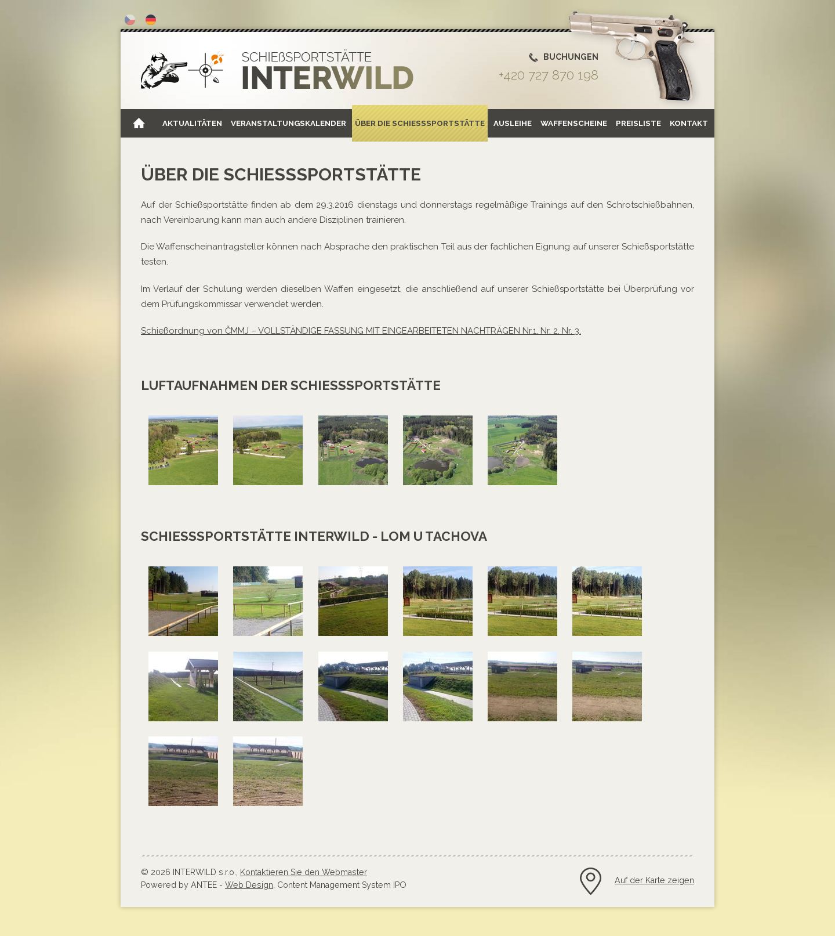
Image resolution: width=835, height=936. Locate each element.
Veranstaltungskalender (288, 123)
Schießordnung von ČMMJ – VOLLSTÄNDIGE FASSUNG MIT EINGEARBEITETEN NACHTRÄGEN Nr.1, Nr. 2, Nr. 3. (361, 331)
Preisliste (638, 123)
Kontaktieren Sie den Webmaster (303, 872)
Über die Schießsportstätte (420, 123)
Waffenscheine (573, 123)
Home (139, 123)
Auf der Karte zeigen (654, 880)
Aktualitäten (192, 123)
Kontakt (689, 123)
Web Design (249, 885)
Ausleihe (512, 123)
